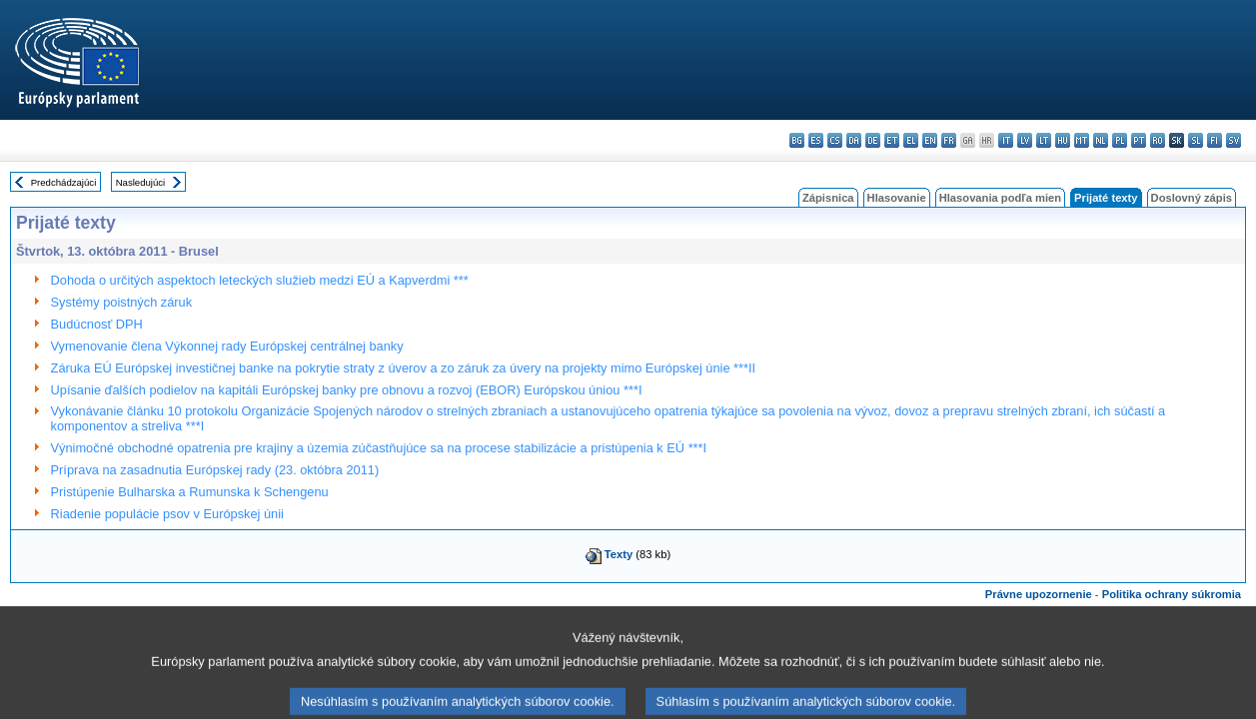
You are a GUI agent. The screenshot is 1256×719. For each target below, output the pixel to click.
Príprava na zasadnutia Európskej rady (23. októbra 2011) (215, 469)
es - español (815, 140)
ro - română (1157, 140)
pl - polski (1119, 140)
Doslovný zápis (1191, 198)
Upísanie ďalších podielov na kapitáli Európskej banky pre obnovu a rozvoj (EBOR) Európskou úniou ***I (346, 389)
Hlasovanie (896, 198)
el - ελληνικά (910, 140)
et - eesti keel (891, 140)
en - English (929, 140)
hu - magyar (1062, 140)
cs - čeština (834, 140)
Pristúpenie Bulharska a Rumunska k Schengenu (190, 491)
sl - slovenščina (1195, 140)
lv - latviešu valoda (1024, 140)
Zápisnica (828, 198)
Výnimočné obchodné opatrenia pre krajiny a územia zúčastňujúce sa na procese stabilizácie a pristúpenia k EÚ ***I (379, 447)
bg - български (796, 140)
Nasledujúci (141, 182)
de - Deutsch (872, 140)
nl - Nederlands (1100, 140)
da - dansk (853, 140)
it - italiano (1005, 140)
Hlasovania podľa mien (1000, 198)
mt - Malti (1081, 140)
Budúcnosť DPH (97, 324)
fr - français (948, 140)
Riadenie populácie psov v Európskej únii (167, 513)
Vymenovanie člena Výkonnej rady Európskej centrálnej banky (227, 346)
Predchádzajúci (64, 182)
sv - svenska (1233, 140)
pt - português (1138, 140)
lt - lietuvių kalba (1043, 140)
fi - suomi (1214, 140)
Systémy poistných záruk (122, 302)
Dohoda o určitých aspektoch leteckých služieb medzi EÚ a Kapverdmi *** (260, 280)
